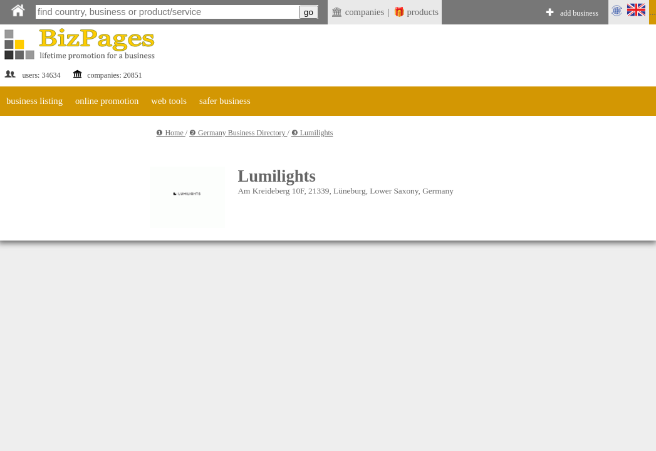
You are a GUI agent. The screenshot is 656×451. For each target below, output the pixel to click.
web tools (169, 101)
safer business (225, 101)
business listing (34, 101)
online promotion (106, 101)
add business (579, 13)
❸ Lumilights (312, 132)
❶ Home (170, 132)
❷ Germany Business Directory (238, 132)
